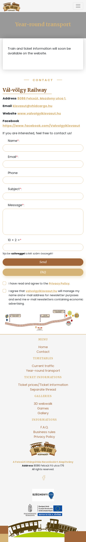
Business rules (44, 432)
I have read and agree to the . (39, 283)
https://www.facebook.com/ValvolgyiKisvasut (41, 125)
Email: (13, 157)
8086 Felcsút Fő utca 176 (49, 465)
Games (43, 408)
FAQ (43, 272)
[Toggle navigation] (78, 6)
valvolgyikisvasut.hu (41, 291)
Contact (43, 352)
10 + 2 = (14, 240)
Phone (13, 173)
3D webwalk (43, 403)
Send (43, 262)
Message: (16, 205)
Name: (13, 140)
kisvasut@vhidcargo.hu (32, 106)
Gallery (43, 413)
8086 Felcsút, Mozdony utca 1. (41, 98)
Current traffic (43, 366)
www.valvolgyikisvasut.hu (39, 113)
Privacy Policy (59, 283)
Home (43, 347)
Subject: (15, 189)
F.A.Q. (44, 427)
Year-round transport (43, 370)
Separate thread (43, 389)
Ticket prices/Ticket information (43, 385)
